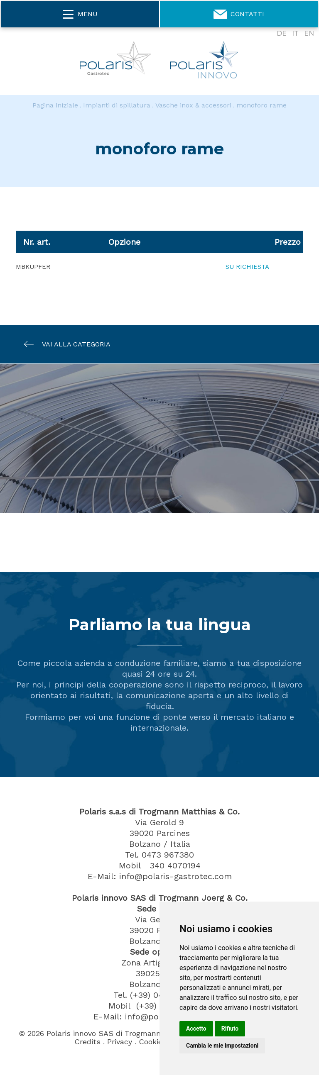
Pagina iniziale (55, 105)
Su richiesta (247, 267)
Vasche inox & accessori (193, 105)
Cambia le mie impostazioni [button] (222, 1045)
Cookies (153, 1042)
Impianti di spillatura (116, 105)
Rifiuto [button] (230, 1028)
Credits (87, 1042)
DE (282, 33)
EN (309, 33)
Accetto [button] (196, 1028)
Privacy (119, 1042)
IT (295, 33)
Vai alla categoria (63, 344)
